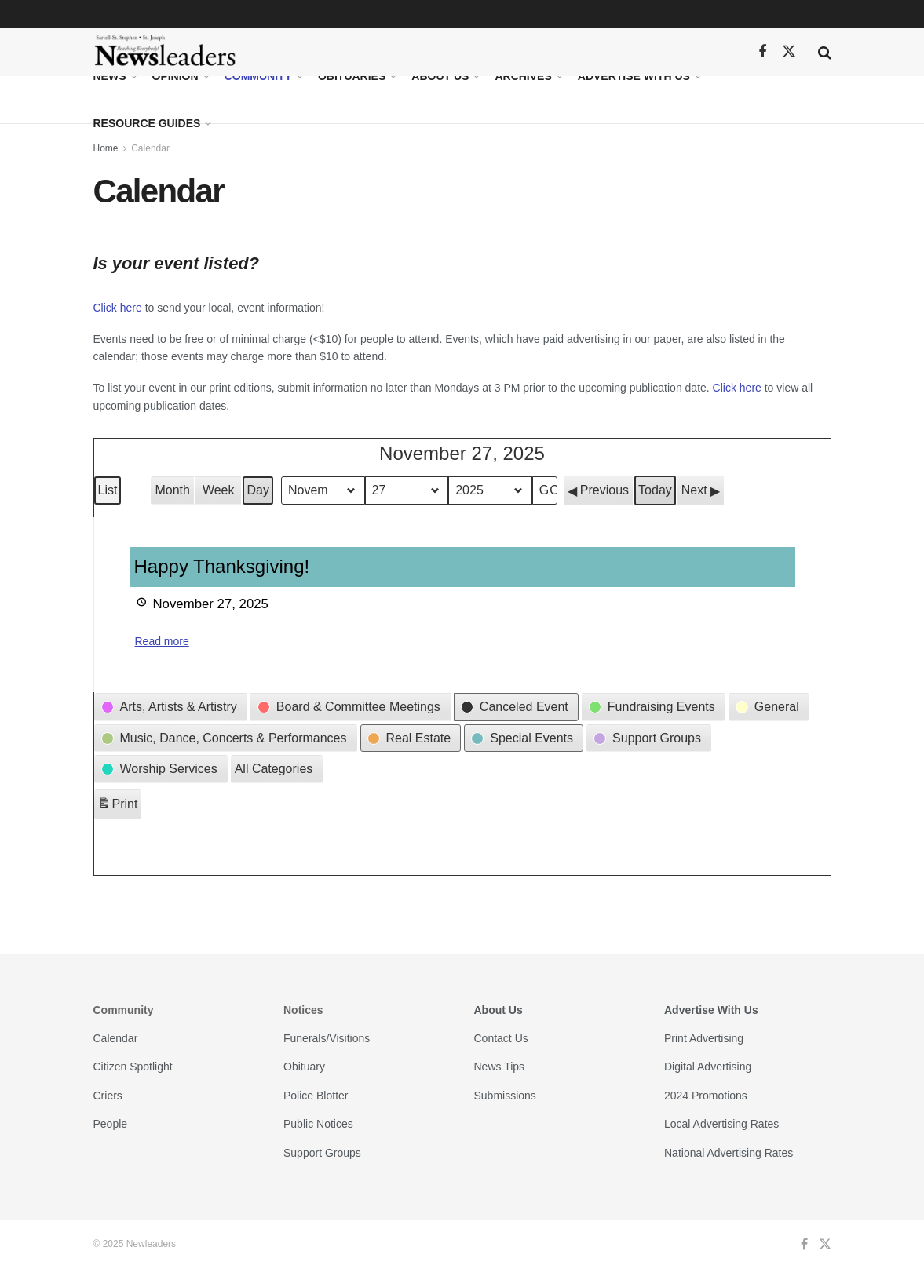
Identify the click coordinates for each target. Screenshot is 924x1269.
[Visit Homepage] (165, 52)
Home (106, 148)
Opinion (175, 76)
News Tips (499, 1066)
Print (117, 806)
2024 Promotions (705, 1095)
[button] (598, 490)
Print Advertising (703, 1038)
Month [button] (172, 490)
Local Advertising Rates (721, 1124)
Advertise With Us (634, 76)
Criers (107, 1095)
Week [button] (219, 490)
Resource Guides (147, 123)
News (109, 76)
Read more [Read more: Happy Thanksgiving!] (162, 641)
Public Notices (318, 1124)
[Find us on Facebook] (762, 52)
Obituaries (351, 76)
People (110, 1124)
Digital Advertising (707, 1066)
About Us (440, 76)
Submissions (505, 1095)
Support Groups (322, 1153)
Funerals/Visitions (326, 1038)
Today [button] (655, 490)
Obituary (304, 1066)
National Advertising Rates (728, 1153)
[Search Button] (824, 52)
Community (258, 76)
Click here (117, 307)
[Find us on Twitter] (789, 51)
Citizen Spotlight (133, 1066)
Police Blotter (315, 1095)
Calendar (150, 148)
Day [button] (257, 490)
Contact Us (501, 1038)
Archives (523, 76)
